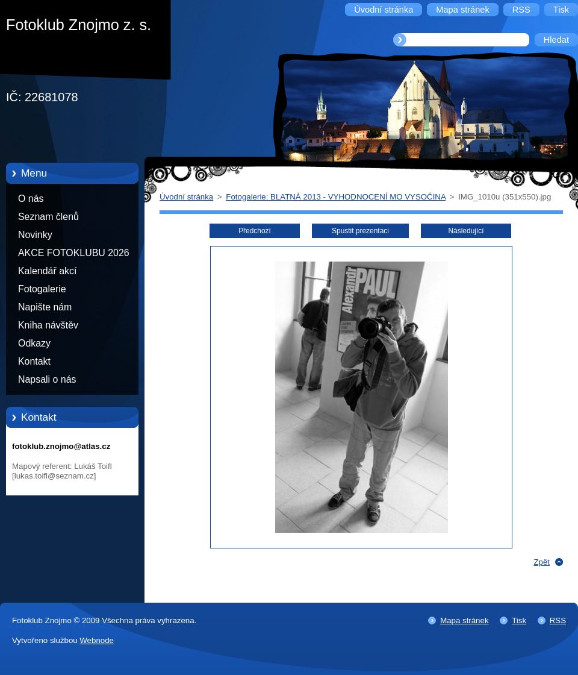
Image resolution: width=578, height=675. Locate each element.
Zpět (541, 562)
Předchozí (254, 231)
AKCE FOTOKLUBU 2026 (73, 253)
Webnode (96, 640)
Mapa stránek (464, 620)
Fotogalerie (42, 289)
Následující (465, 231)
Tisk (519, 620)
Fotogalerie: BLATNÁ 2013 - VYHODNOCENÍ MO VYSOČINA (336, 196)
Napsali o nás (47, 379)
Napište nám (45, 307)
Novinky (35, 235)
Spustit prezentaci (360, 231)
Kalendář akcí (47, 271)
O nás (30, 198)
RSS (558, 620)
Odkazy (34, 343)
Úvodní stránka (186, 196)
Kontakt (34, 361)
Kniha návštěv (48, 325)
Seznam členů (48, 217)
